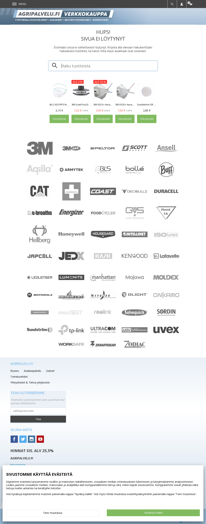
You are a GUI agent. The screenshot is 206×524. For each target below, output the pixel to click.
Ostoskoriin (59, 119)
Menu (19, 4)
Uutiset (50, 371)
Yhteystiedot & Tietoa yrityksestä (30, 382)
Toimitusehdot (19, 376)
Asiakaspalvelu (32, 371)
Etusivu (14, 371)
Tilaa (38, 419)
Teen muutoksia (52, 513)
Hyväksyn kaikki (153, 512)
